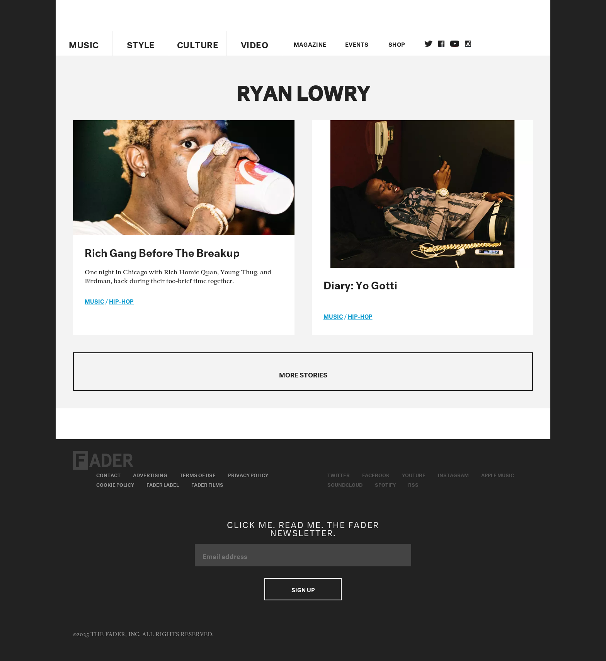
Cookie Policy (115, 484)
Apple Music (497, 474)
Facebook (376, 474)
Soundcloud (345, 484)
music (94, 300)
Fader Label (162, 484)
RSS (413, 484)
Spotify (385, 484)
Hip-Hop (121, 300)
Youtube (414, 474)
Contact (108, 474)
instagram (468, 44)
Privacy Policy (248, 474)
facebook (441, 44)
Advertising (150, 474)
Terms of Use (198, 474)
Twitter (428, 44)
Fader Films (207, 484)
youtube (454, 44)
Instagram (453, 474)
